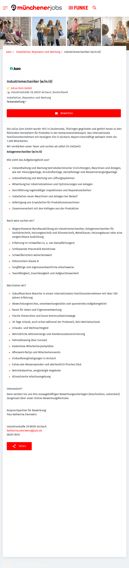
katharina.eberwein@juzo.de (24, 430)
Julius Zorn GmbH (21, 88)
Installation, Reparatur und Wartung (38, 51)
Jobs (8, 51)
